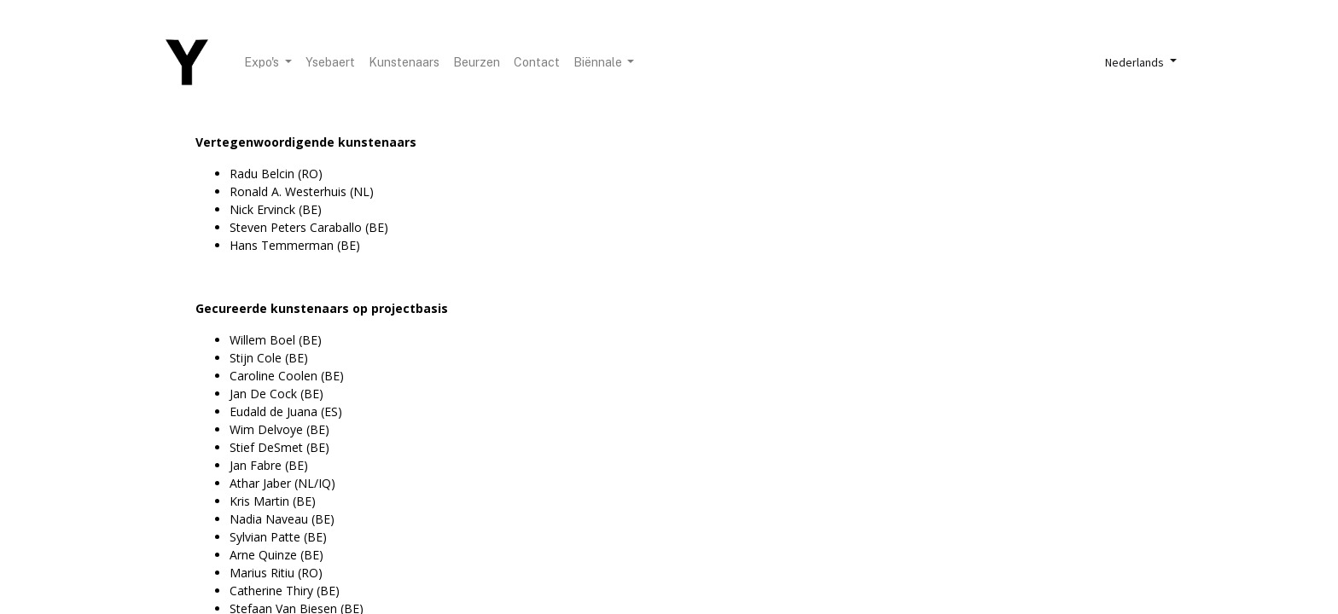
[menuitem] (330, 62)
